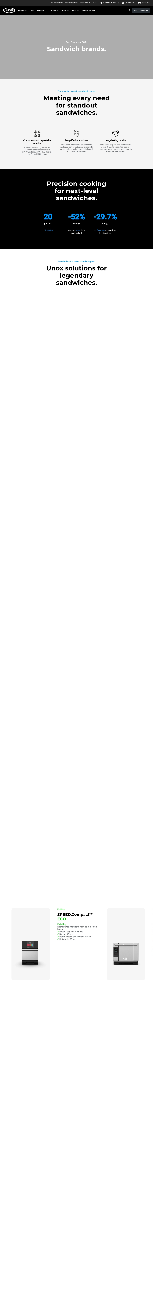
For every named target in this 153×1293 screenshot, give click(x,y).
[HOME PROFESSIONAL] (10, 10)
